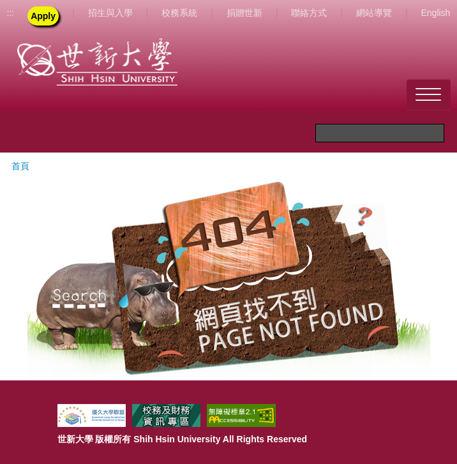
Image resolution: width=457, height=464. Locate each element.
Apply (43, 16)
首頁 (20, 166)
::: (10, 13)
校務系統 (179, 13)
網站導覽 (374, 13)
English (435, 13)
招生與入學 (110, 13)
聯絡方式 (309, 13)
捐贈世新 (244, 13)
